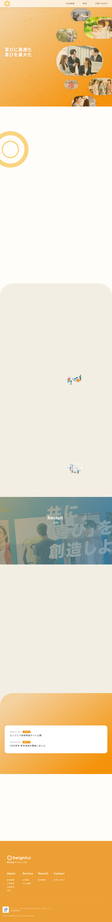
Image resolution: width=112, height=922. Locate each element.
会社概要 (11, 880)
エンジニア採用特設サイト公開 (26, 735)
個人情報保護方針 (15, 910)
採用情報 (42, 880)
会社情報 (70, 3)
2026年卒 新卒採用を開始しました (28, 746)
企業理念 (11, 887)
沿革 (9, 890)
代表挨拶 (11, 883)
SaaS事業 (27, 883)
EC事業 (26, 880)
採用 (85, 3)
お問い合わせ (101, 3)
